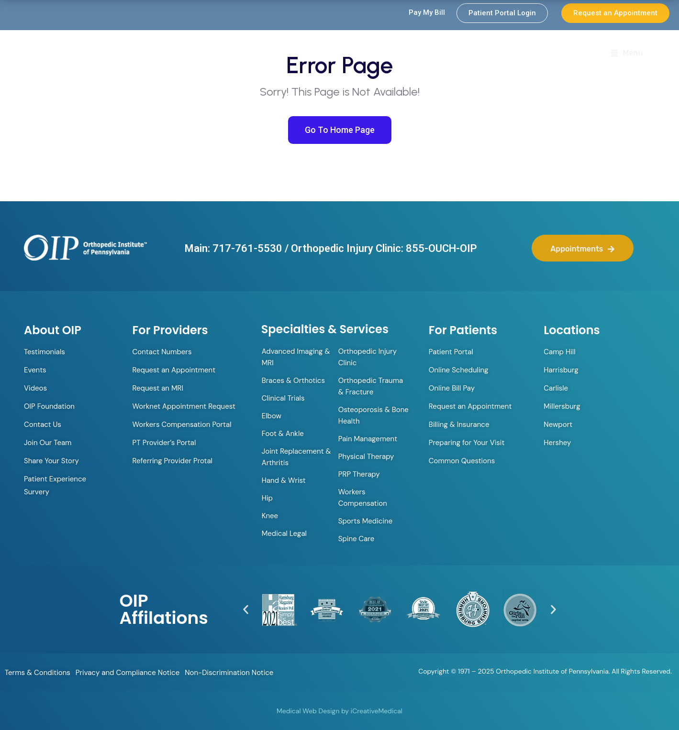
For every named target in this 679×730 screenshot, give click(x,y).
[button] (246, 610)
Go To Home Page (340, 130)
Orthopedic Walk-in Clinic (286, 54)
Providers (377, 54)
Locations (551, 54)
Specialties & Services (467, 54)
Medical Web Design (308, 711)
